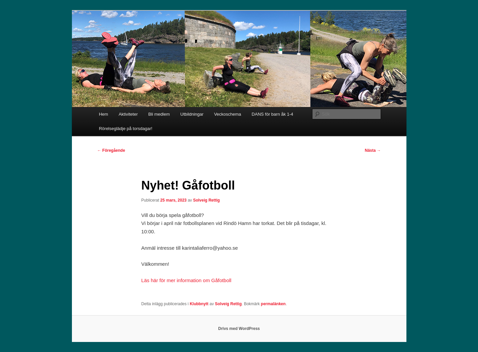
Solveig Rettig (206, 200)
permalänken (273, 304)
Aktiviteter (128, 114)
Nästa (373, 150)
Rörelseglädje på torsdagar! (126, 128)
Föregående (111, 150)
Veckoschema (227, 114)
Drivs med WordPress (239, 328)
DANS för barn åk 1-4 (272, 114)
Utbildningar (191, 114)
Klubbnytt (199, 304)
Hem (103, 114)
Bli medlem (159, 114)
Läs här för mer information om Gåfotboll (186, 280)
